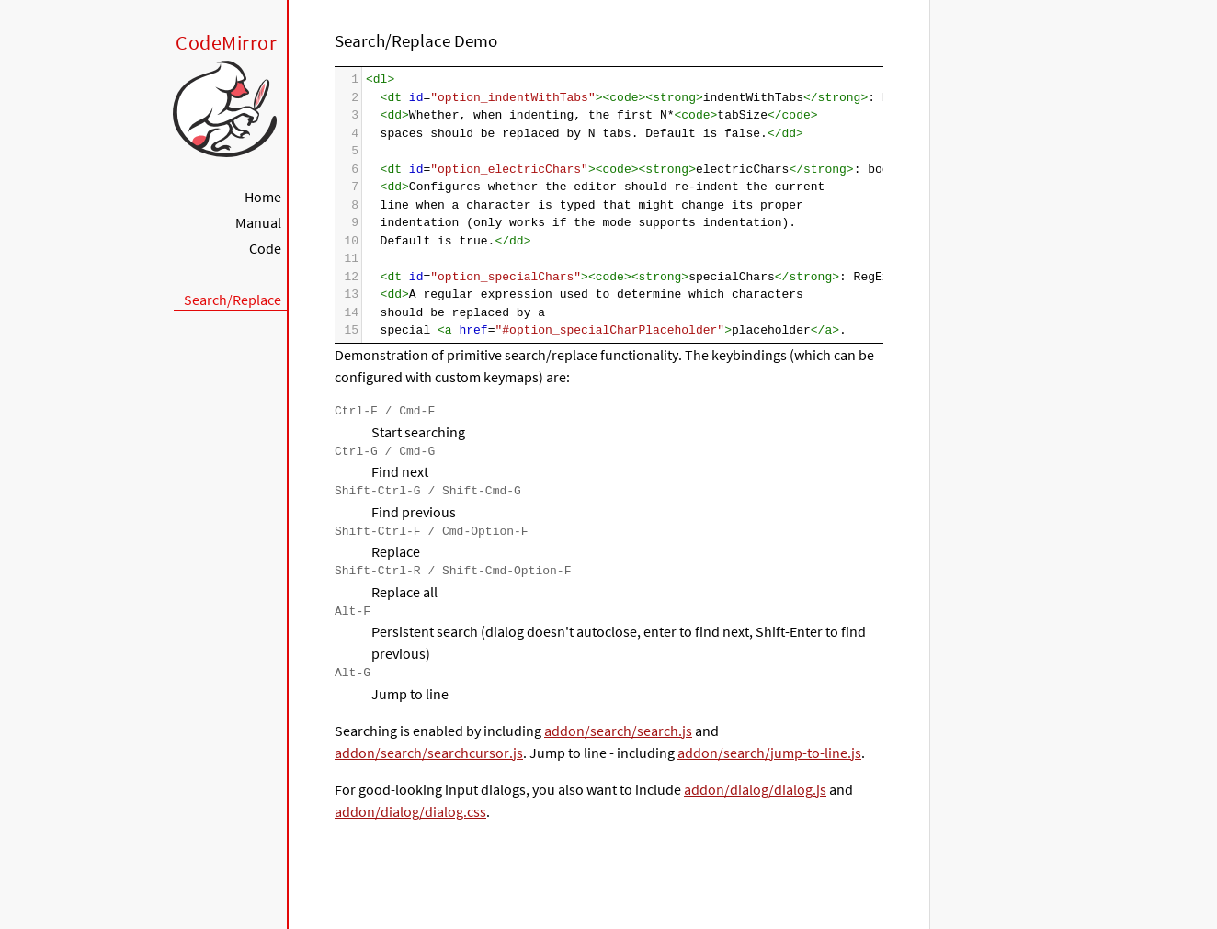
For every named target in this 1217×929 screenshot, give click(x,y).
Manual (258, 222)
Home (263, 196)
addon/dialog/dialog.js (755, 789)
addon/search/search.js (618, 730)
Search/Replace (232, 299)
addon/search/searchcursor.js (429, 752)
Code (265, 248)
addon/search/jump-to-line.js (769, 752)
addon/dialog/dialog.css (410, 811)
